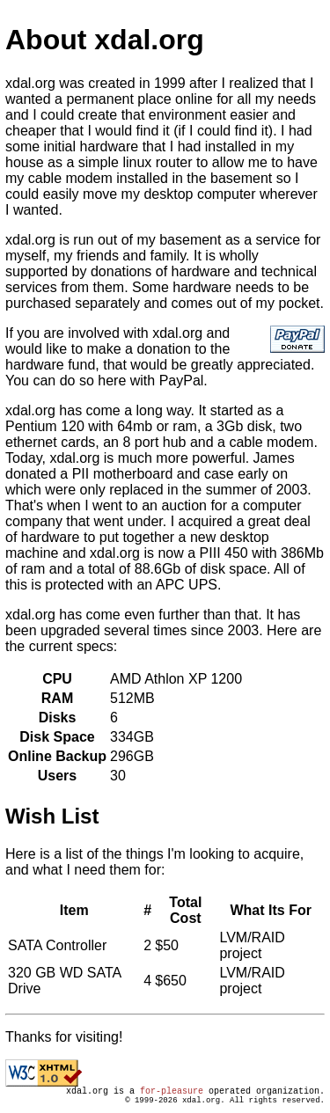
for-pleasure (171, 1093)
